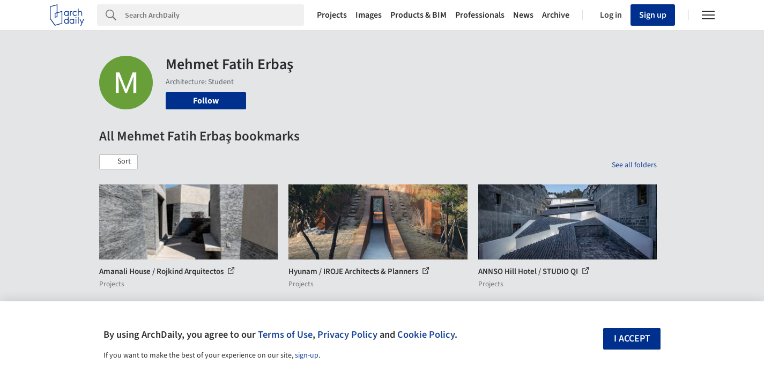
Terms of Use (285, 335)
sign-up (306, 355)
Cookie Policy (426, 335)
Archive (555, 15)
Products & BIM (418, 15)
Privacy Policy (347, 335)
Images (368, 15)
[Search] (214, 15)
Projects (332, 15)
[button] (118, 161)
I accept (632, 338)
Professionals (480, 15)
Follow (206, 101)
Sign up (652, 15)
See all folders (634, 165)
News (523, 15)
